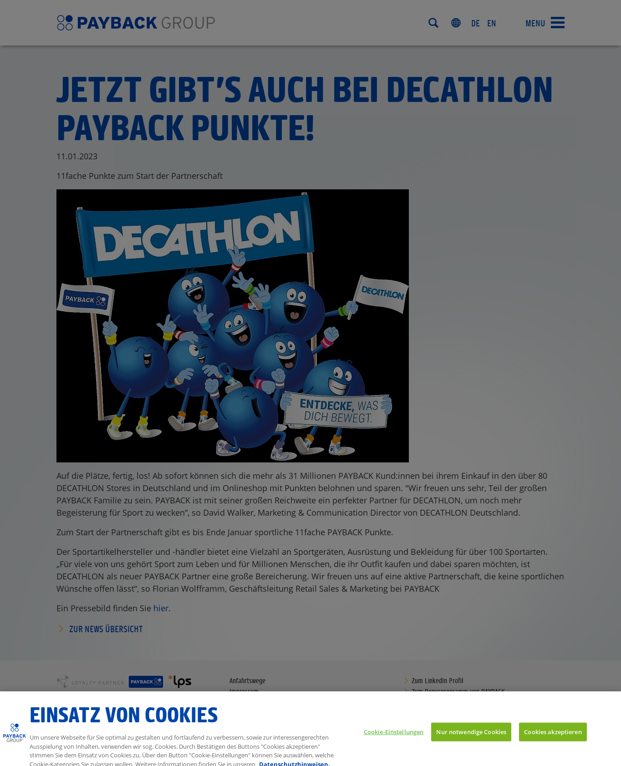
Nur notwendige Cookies (471, 736)
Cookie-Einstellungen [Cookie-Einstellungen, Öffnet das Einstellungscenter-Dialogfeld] (394, 736)
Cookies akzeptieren (552, 736)
